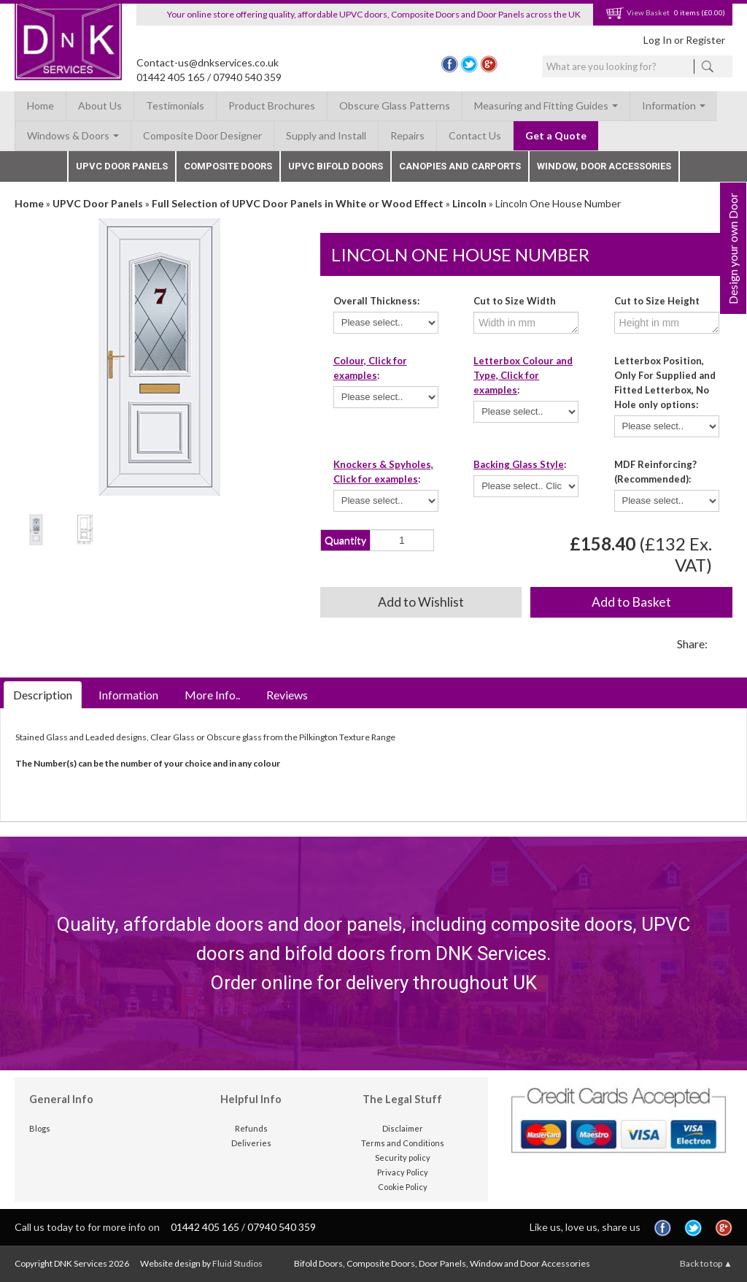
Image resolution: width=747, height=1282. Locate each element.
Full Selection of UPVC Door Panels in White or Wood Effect (298, 203)
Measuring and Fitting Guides (546, 105)
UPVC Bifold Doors (335, 166)
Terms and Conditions (402, 1143)
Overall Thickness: (376, 301)
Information (673, 105)
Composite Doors (228, 166)
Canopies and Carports (460, 166)
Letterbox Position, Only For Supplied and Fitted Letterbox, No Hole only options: (665, 382)
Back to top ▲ (706, 1263)
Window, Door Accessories (604, 166)
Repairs (407, 135)
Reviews (287, 695)
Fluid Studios (237, 1263)
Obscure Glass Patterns (394, 105)
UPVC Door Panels (122, 166)
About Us (100, 105)
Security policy (402, 1157)
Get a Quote (556, 135)
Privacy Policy (402, 1172)
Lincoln (469, 203)
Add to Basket (631, 602)
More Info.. (212, 695)
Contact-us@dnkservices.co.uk (207, 62)
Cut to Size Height (657, 301)
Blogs (39, 1128)
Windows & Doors (73, 135)
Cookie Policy (402, 1186)
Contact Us (475, 135)
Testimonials (175, 105)
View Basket (637, 12)
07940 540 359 (247, 77)
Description (42, 695)
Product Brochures (271, 105)
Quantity (345, 540)
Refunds (251, 1128)
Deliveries (251, 1143)
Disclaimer (402, 1128)
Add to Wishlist (421, 602)
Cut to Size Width (514, 301)
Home (40, 105)
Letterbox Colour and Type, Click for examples (523, 375)
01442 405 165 (170, 77)
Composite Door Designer (202, 135)
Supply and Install (326, 135)
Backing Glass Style (518, 464)
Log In (657, 40)
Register (705, 40)
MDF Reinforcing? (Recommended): (655, 471)
